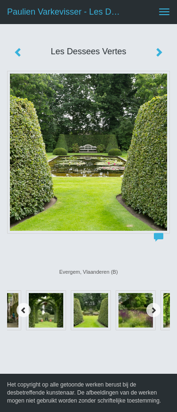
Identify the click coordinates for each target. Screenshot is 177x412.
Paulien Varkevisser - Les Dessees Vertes (67, 12)
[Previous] (24, 310)
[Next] (153, 310)
